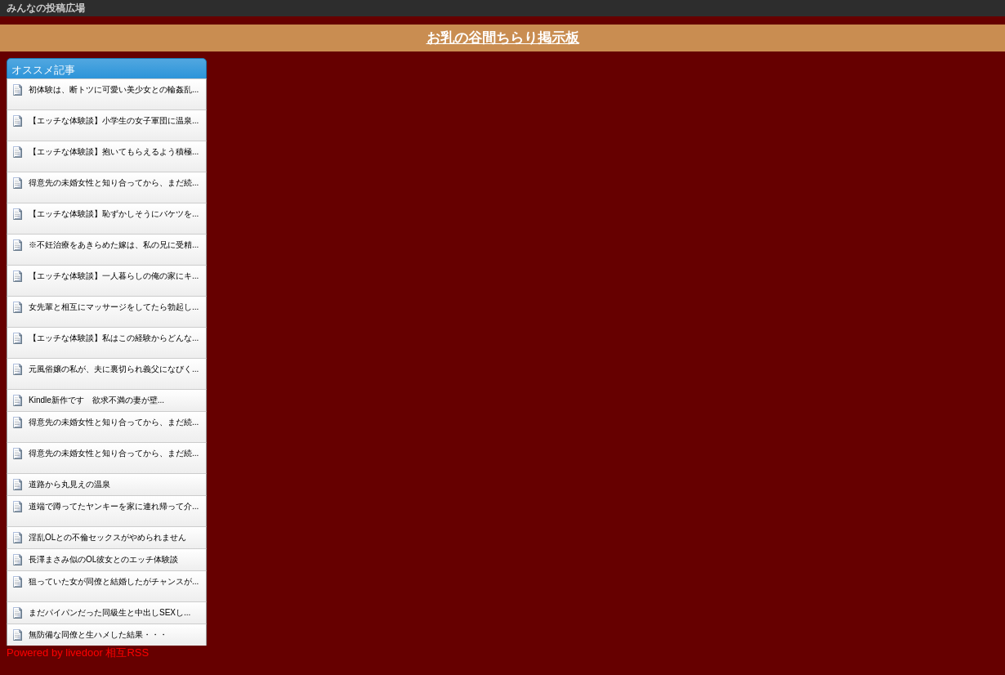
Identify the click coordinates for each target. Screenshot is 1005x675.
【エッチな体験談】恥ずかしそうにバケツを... (114, 213)
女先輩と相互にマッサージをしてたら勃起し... (114, 306)
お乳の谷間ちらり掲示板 (503, 38)
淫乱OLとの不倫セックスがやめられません (107, 537)
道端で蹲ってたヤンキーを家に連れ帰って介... (114, 506)
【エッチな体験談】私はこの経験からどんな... (114, 337)
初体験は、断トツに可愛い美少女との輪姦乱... (114, 89)
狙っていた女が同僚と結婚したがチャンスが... (114, 581)
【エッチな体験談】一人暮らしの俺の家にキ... (114, 275)
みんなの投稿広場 (46, 8)
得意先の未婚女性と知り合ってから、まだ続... (114, 182)
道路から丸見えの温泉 (69, 484)
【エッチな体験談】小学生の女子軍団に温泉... (114, 120)
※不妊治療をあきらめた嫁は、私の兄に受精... (114, 244)
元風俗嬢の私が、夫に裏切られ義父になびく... (114, 368)
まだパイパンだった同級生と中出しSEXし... (109, 612)
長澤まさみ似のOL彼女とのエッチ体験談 (103, 559)
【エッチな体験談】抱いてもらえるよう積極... (114, 151)
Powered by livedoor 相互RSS (78, 652)
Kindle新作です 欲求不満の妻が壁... (96, 400)
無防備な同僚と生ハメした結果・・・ (98, 634)
